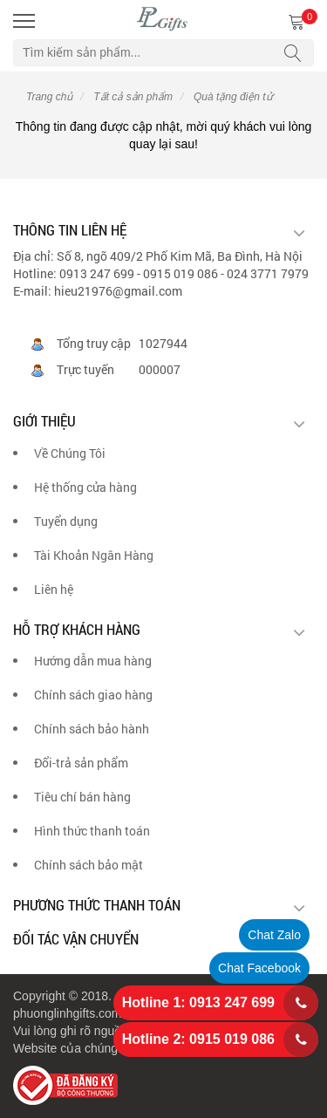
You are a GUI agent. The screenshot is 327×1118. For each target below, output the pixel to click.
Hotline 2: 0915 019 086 (198, 1039)
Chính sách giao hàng (93, 694)
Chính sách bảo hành (91, 728)
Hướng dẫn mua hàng (93, 660)
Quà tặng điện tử (232, 97)
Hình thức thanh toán (92, 830)
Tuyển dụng (66, 521)
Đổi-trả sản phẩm (81, 762)
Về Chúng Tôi (70, 453)
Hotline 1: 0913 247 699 (198, 1002)
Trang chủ (49, 97)
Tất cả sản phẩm (132, 97)
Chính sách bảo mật (88, 864)
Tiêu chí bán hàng (82, 796)
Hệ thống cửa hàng (85, 487)
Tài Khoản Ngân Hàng (93, 555)
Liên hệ (53, 589)
